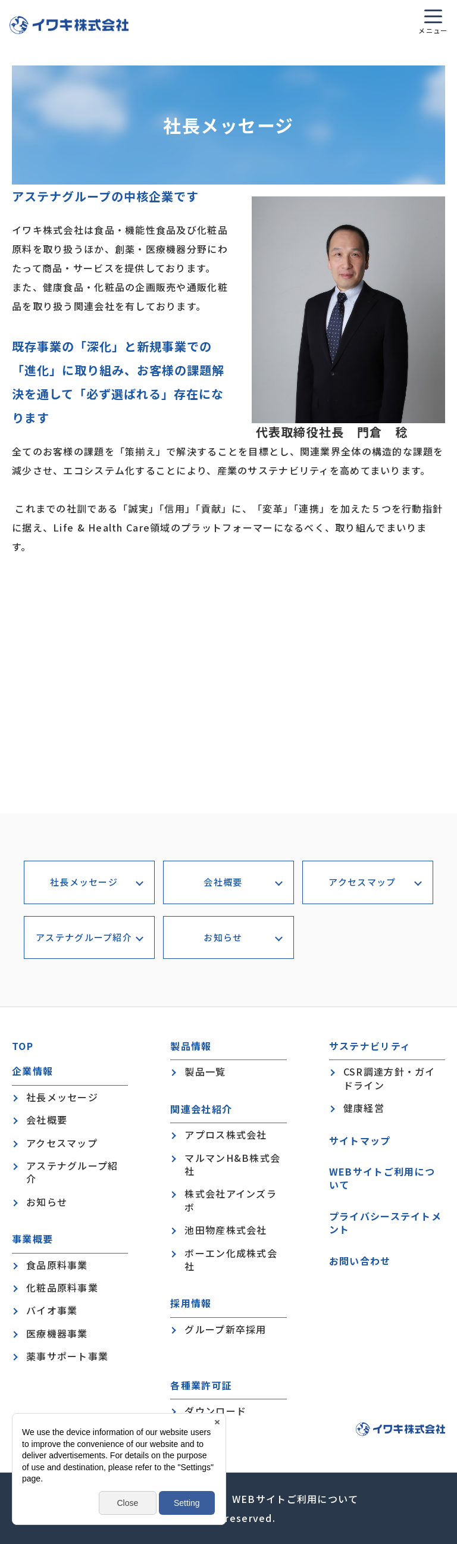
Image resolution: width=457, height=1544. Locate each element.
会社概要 (223, 882)
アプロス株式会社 (225, 1134)
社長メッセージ (84, 882)
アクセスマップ (362, 882)
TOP (22, 1046)
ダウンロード (215, 1410)
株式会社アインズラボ (230, 1200)
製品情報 (190, 1046)
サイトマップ (360, 1140)
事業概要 (32, 1239)
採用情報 (190, 1303)
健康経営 (363, 1107)
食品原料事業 (57, 1264)
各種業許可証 (201, 1385)
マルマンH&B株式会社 (232, 1164)
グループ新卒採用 (225, 1329)
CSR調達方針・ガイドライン (389, 1078)
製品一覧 (205, 1071)
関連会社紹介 (201, 1109)
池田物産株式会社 (225, 1229)
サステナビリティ (370, 1046)
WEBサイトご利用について (382, 1178)
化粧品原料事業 (62, 1287)
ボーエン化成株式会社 (230, 1259)
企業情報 (32, 1071)
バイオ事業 (51, 1310)
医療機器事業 (57, 1333)
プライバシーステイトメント (385, 1222)
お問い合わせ (360, 1260)
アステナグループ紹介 (84, 937)
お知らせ (223, 937)
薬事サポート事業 (67, 1355)
